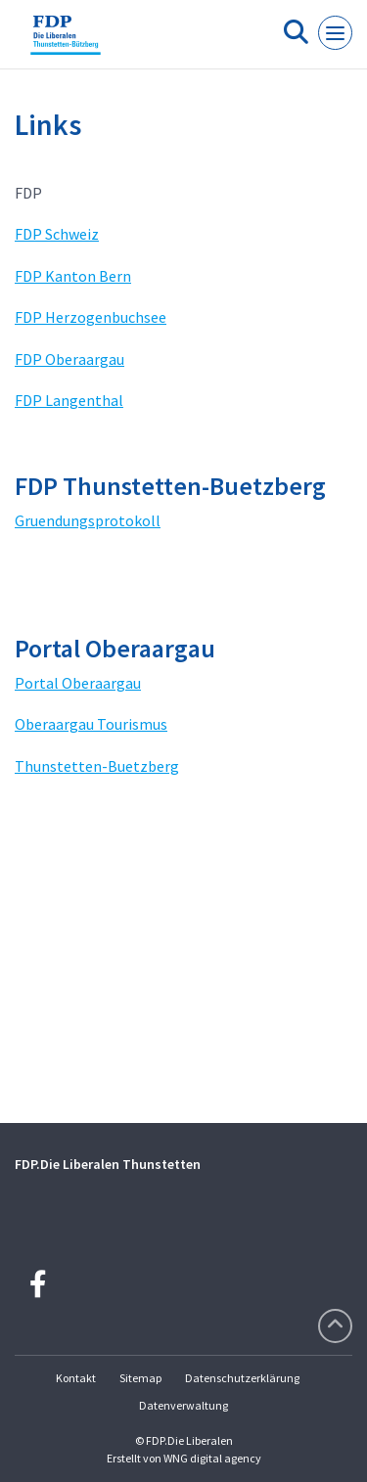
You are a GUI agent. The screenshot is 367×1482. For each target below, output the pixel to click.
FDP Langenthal (69, 400)
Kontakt (76, 1377)
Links (48, 124)
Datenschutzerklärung (242, 1377)
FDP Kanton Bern (73, 276)
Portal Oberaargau (78, 683)
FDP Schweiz (57, 234)
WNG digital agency (212, 1458)
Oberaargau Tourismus (91, 724)
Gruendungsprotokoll (88, 520)
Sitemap (140, 1377)
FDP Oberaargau (69, 359)
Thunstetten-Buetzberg (97, 766)
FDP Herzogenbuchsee (90, 317)
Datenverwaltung (183, 1405)
